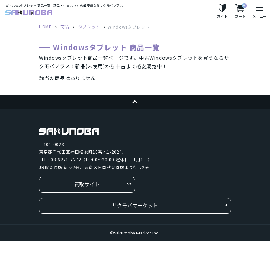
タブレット (89, 27)
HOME (45, 27)
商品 (64, 27)
